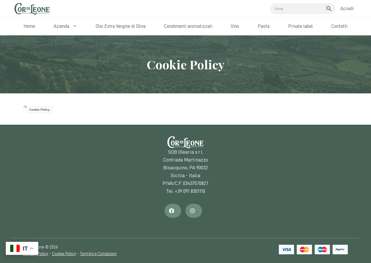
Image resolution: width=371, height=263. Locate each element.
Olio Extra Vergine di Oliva (121, 26)
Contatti (339, 26)
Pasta (264, 26)
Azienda (67, 26)
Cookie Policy (39, 109)
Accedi (347, 8)
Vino (235, 26)
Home (29, 26)
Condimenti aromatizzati (188, 26)
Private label (300, 26)
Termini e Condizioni (98, 254)
